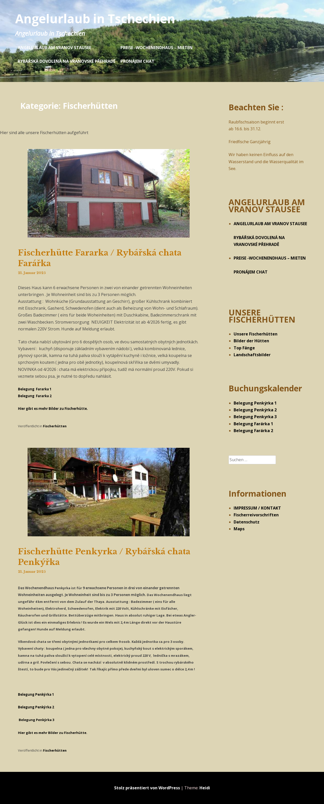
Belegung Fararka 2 (35, 396)
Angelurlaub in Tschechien (95, 18)
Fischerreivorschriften (256, 515)
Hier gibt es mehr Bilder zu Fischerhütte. (53, 408)
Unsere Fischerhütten (255, 334)
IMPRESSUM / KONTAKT (257, 508)
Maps (239, 529)
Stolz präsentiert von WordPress (147, 788)
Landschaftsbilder (252, 354)
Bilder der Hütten (251, 341)
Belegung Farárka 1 (253, 424)
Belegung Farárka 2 (253, 430)
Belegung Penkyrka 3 (255, 416)
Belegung (36, 707)
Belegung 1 (36, 694)
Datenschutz (246, 522)
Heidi (204, 788)
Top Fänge (244, 348)
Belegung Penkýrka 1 (255, 403)
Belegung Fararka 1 (35, 389)
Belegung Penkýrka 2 (255, 410)
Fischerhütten (55, 426)
